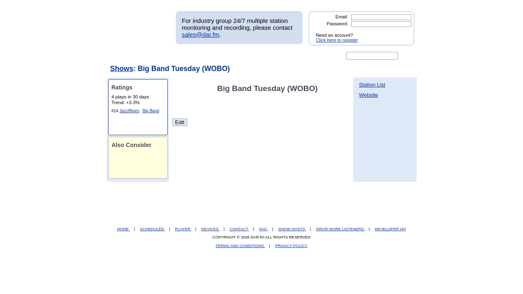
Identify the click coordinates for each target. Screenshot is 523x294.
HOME (123, 229)
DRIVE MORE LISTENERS (340, 229)
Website (368, 95)
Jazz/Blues (129, 111)
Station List (372, 85)
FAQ (263, 229)
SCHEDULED (152, 229)
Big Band (151, 111)
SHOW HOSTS (292, 229)
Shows (121, 69)
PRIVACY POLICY (291, 245)
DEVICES (210, 229)
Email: (341, 16)
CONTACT (239, 229)
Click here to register (337, 40)
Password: (337, 23)
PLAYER (183, 229)
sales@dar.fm (201, 34)
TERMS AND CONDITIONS (240, 245)
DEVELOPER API (390, 229)
